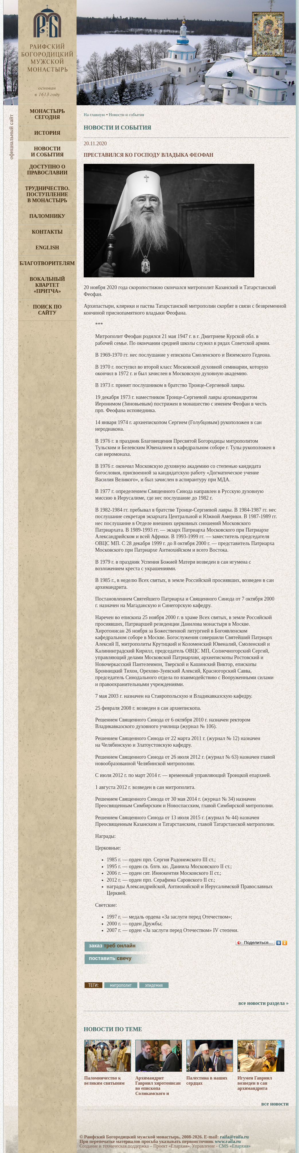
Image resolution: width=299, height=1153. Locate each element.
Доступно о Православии (47, 170)
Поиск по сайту (47, 310)
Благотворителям (47, 263)
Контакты (47, 232)
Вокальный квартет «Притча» (47, 285)
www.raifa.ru (228, 1141)
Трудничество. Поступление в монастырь (47, 194)
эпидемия (154, 985)
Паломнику (47, 216)
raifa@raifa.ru (234, 1136)
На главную (94, 114)
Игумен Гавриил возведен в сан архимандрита (254, 1083)
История (47, 133)
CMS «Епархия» (235, 1146)
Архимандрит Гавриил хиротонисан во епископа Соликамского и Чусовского (158, 1088)
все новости (275, 1104)
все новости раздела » (263, 1003)
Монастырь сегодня (47, 114)
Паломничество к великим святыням (104, 1081)
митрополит (121, 985)
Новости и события (47, 152)
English (47, 248)
